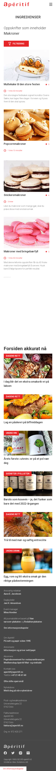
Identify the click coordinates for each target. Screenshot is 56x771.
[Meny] (50, 4)
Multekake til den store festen (22, 84)
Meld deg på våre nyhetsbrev (18, 690)
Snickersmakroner (15, 195)
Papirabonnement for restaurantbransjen (24, 659)
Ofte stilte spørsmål (13, 681)
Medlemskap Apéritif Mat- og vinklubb (23, 662)
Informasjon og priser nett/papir (20, 650)
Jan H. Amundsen (12, 603)
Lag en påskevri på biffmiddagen (23, 422)
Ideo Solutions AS (20, 762)
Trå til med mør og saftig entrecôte (25, 540)
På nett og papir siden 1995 (17, 641)
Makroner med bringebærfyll (21, 251)
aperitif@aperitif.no (13, 672)
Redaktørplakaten (33, 622)
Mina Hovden (10, 612)
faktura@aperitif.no (13, 725)
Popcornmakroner (15, 143)
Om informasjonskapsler (16, 628)
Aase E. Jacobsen (12, 594)
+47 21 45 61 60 (18, 675)
